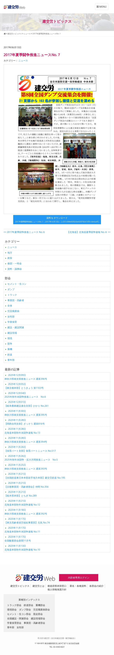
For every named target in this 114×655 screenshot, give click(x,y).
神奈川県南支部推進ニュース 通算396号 (25, 376)
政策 (9, 258)
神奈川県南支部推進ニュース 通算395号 (25, 412)
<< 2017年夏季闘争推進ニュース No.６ (24, 232)
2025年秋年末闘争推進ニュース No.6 (25, 395)
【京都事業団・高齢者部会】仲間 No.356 (26, 484)
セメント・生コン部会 (19, 614)
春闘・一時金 (14, 263)
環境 (9, 338)
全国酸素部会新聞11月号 (17, 538)
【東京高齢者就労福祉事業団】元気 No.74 (27, 520)
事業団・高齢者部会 (34, 623)
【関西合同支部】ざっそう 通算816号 (24, 421)
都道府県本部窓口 (57, 586)
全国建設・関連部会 (17, 618)
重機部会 (40, 605)
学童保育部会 (14, 623)
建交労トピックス (19, 586)
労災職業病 (13, 311)
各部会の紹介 (96, 586)
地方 (9, 252)
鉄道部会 (28, 605)
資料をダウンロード (57, 219)
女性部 (11, 316)
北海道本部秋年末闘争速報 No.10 (22, 547)
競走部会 (38, 614)
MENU (102, 6)
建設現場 (12, 332)
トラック (12, 294)
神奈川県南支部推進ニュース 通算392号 (25, 511)
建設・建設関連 (15, 327)
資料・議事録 (14, 269)
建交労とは (38, 586)
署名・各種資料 (78, 586)
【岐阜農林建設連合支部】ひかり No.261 (26, 403)
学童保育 (12, 322)
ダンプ (11, 289)
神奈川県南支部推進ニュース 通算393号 (25, 466)
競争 (9, 343)
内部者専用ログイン (78, 577)
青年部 (11, 360)
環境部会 (12, 609)
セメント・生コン (16, 283)
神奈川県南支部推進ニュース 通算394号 (25, 439)
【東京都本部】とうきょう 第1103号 (24, 386)
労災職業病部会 (41, 609)
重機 (9, 349)
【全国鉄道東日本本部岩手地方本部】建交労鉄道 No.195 (34, 475)
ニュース (23, 60)
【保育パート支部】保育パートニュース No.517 (30, 448)
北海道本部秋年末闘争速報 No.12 (22, 502)
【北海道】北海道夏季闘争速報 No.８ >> (88, 232)
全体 (9, 305)
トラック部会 (14, 605)
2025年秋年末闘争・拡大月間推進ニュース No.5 (31, 457)
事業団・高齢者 (15, 300)
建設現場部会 (38, 618)
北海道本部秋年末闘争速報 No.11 (22, 529)
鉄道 (9, 354)
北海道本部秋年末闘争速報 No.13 (22, 430)
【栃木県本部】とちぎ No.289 (20, 493)
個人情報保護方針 (57, 589)
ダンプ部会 (25, 609)
